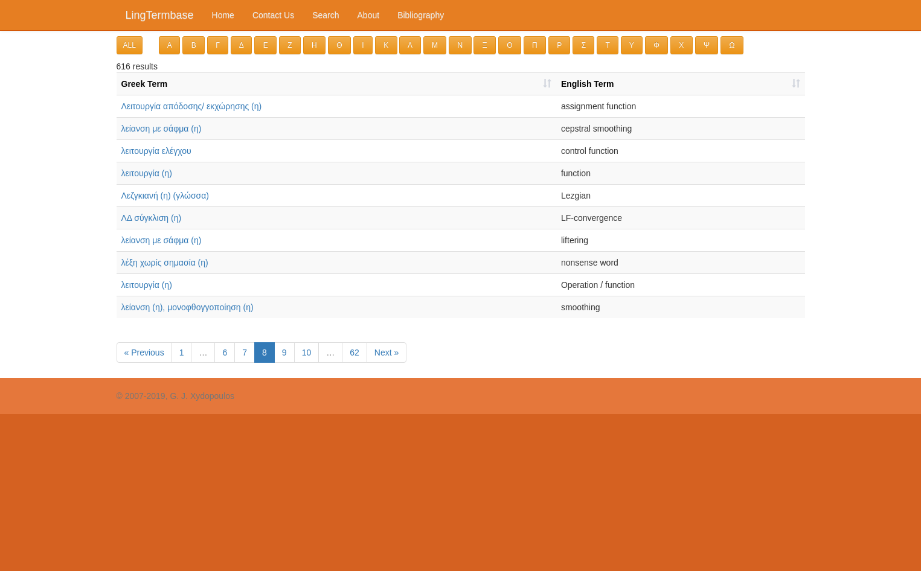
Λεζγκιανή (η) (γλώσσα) (165, 195)
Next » (386, 352)
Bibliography (420, 15)
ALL (129, 45)
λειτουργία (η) (146, 173)
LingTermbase (160, 15)
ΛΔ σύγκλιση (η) (151, 218)
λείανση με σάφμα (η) (161, 128)
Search (325, 15)
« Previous (144, 352)
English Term (587, 84)
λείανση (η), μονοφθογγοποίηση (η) (187, 307)
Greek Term (144, 84)
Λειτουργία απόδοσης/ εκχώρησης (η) (191, 106)
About (369, 15)
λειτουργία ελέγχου (156, 151)
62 (354, 352)
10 (307, 352)
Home (223, 15)
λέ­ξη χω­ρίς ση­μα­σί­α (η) (164, 262)
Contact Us (273, 15)
